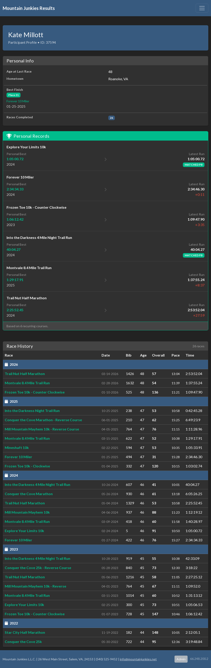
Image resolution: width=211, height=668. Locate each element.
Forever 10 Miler (18, 101)
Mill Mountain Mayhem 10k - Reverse (35, 586)
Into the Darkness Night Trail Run (32, 410)
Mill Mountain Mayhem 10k (27, 512)
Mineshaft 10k (17, 447)
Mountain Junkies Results (29, 8)
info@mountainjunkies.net (138, 659)
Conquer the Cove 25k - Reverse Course (38, 567)
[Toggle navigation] (202, 8)
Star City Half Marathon (25, 632)
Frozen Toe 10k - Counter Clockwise (35, 392)
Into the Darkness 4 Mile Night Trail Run (37, 484)
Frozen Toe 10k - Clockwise (27, 466)
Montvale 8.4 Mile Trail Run (27, 383)
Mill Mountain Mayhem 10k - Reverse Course (42, 429)
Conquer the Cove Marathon (29, 494)
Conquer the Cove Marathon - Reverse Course (43, 420)
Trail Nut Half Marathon (25, 373)
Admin (181, 659)
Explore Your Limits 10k (24, 530)
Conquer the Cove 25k (23, 641)
